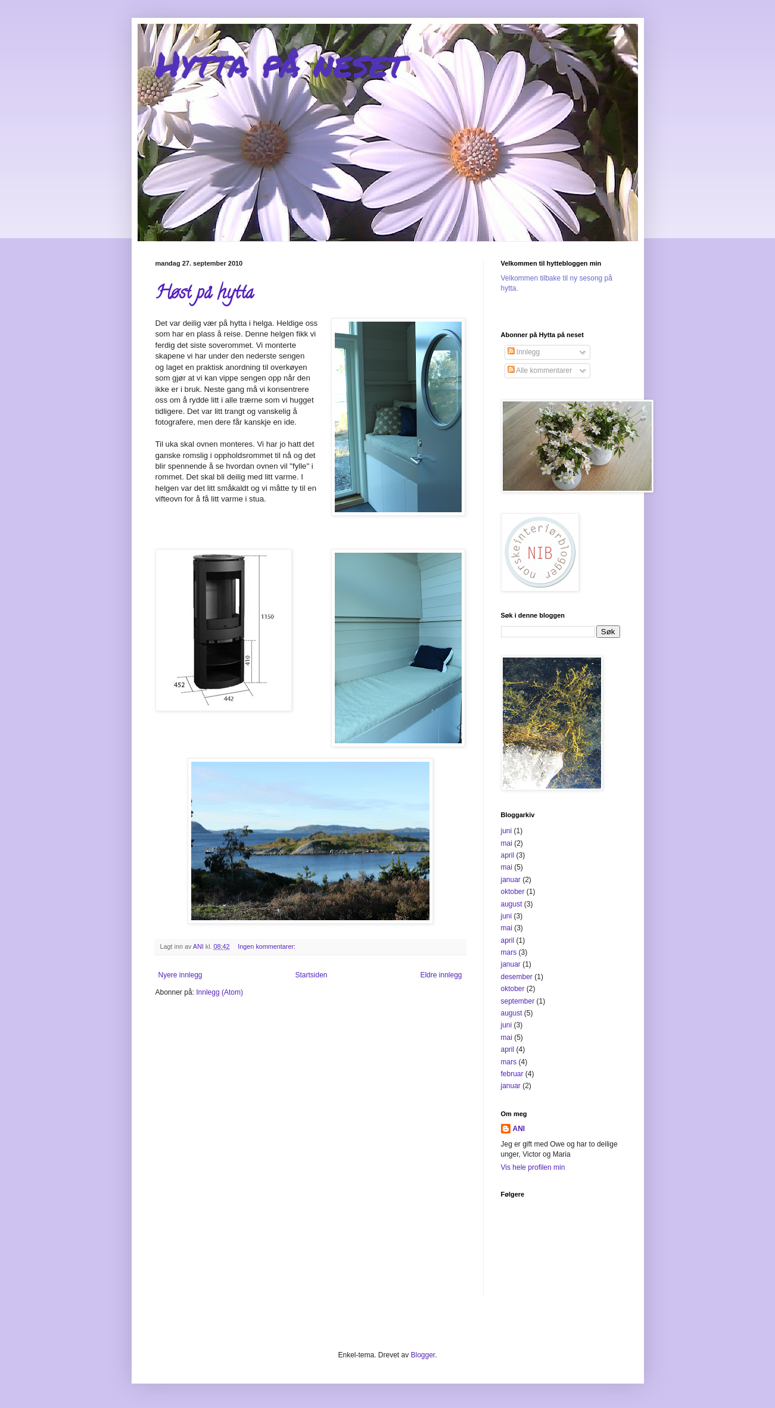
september (518, 1001)
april (508, 855)
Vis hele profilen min (533, 1167)
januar (511, 880)
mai (506, 843)
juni (506, 831)
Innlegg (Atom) (219, 992)
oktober (513, 891)
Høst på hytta (204, 295)
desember (517, 977)
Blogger (423, 1355)
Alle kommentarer (540, 370)
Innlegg (524, 352)
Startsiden (311, 975)
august (511, 904)
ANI (519, 1128)
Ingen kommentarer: (267, 946)
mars (509, 952)
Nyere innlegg (180, 975)
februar (512, 1074)
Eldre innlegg (441, 975)
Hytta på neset (279, 63)
